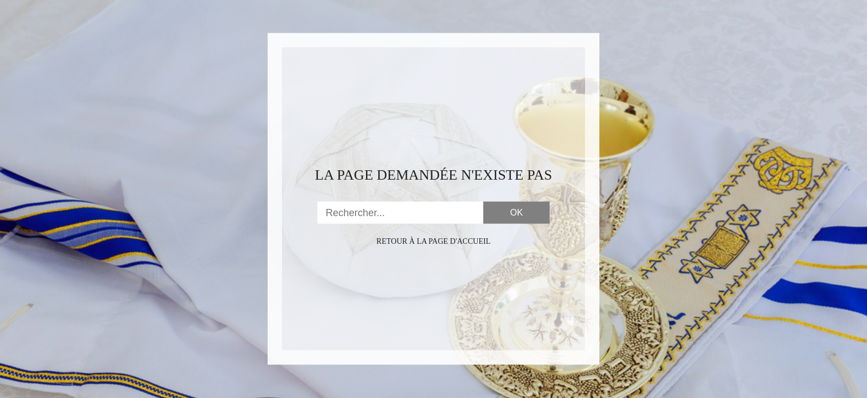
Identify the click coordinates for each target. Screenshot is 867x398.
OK (516, 212)
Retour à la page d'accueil (433, 241)
